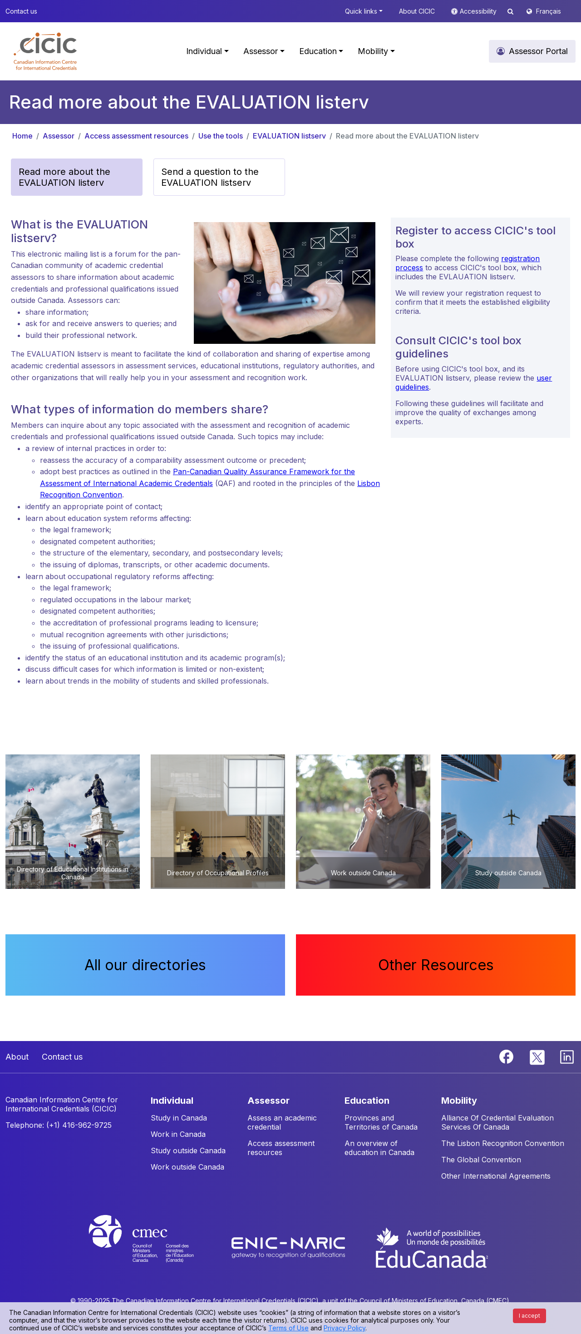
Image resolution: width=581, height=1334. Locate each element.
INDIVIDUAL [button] (172, 1100)
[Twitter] (537, 1056)
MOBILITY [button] (459, 1100)
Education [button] (318, 51)
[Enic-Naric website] (289, 1246)
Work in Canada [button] (178, 1134)
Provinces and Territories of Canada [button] (381, 1122)
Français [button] (548, 11)
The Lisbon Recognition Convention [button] (502, 1143)
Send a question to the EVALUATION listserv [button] (210, 177)
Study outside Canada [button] (188, 1150)
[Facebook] (507, 1056)
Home (22, 135)
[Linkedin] (567, 1056)
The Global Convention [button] (481, 1159)
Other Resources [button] (436, 965)
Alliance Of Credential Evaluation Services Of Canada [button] (497, 1122)
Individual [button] (204, 51)
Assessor (58, 135)
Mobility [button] (373, 51)
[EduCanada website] (431, 1246)
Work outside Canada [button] (187, 1166)
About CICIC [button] (417, 11)
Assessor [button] (260, 51)
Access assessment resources (136, 135)
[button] (45, 51)
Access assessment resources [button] (281, 1148)
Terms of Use (288, 1328)
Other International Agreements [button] (496, 1175)
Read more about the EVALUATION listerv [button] (64, 177)
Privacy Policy (344, 1328)
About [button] (17, 1056)
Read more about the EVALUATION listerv (407, 135)
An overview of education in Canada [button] (379, 1148)
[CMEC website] (153, 1246)
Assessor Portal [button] (538, 51)
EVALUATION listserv (289, 135)
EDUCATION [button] (367, 1100)
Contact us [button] (21, 11)
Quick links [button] (361, 11)
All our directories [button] (145, 965)
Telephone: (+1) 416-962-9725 (58, 1125)
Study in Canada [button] (179, 1117)
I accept (529, 1315)
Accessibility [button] (479, 11)
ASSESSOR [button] (268, 1100)
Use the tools (220, 135)
